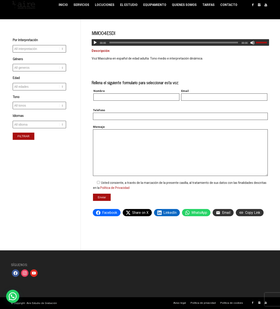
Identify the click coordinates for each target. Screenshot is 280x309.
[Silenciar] (252, 42)
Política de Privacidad (115, 188)
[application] (180, 42)
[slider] (173, 42)
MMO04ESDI (103, 33)
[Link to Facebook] (252, 5)
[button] (12, 296)
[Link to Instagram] (259, 5)
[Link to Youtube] (265, 5)
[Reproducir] (95, 42)
